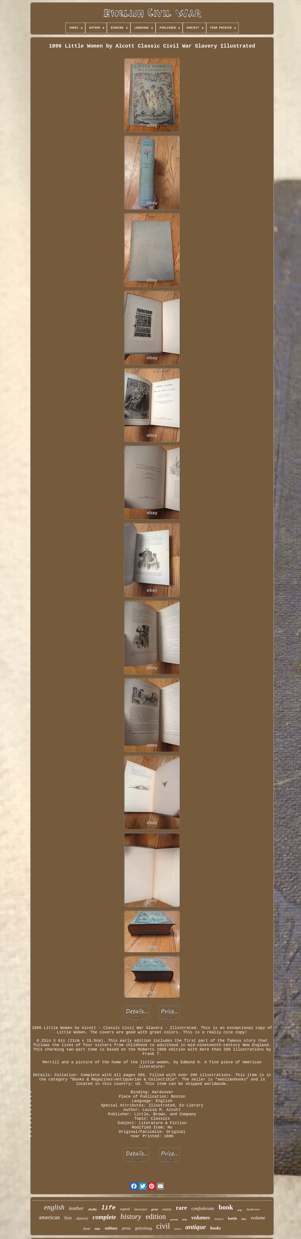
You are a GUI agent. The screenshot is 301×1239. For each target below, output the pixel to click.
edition (156, 1217)
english (54, 1207)
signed (125, 1209)
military (111, 1228)
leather (76, 1208)
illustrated (140, 1209)
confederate (202, 1208)
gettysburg (143, 1228)
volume (258, 1218)
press (126, 1228)
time (244, 1219)
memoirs (218, 1219)
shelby (92, 1209)
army (240, 1210)
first (68, 1218)
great (154, 1209)
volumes (200, 1218)
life (108, 1208)
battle (232, 1218)
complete (104, 1217)
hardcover (253, 1209)
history (131, 1216)
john (184, 1219)
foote (86, 1228)
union (177, 1228)
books (215, 1228)
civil (163, 1226)
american (49, 1217)
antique (195, 1226)
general (174, 1219)
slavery (82, 1218)
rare (181, 1207)
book (226, 1207)
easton (166, 1209)
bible (97, 1228)
